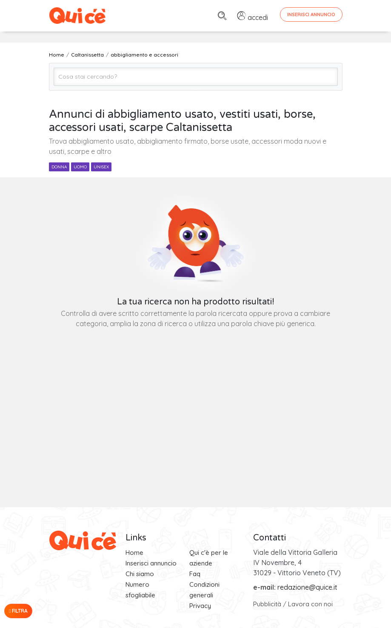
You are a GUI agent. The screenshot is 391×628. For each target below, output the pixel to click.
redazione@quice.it (307, 587)
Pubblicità (267, 604)
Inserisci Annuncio (311, 14)
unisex (101, 167)
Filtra (18, 611)
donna (59, 167)
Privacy (200, 606)
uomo (80, 167)
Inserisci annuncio (151, 563)
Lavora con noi (310, 604)
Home (134, 552)
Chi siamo (140, 574)
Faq (194, 574)
